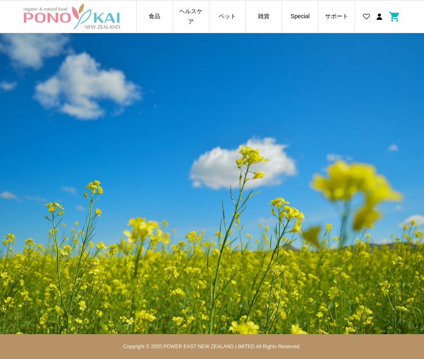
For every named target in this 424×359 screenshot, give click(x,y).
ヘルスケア (190, 16)
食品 (154, 16)
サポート (336, 16)
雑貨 (264, 16)
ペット (227, 16)
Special (300, 16)
